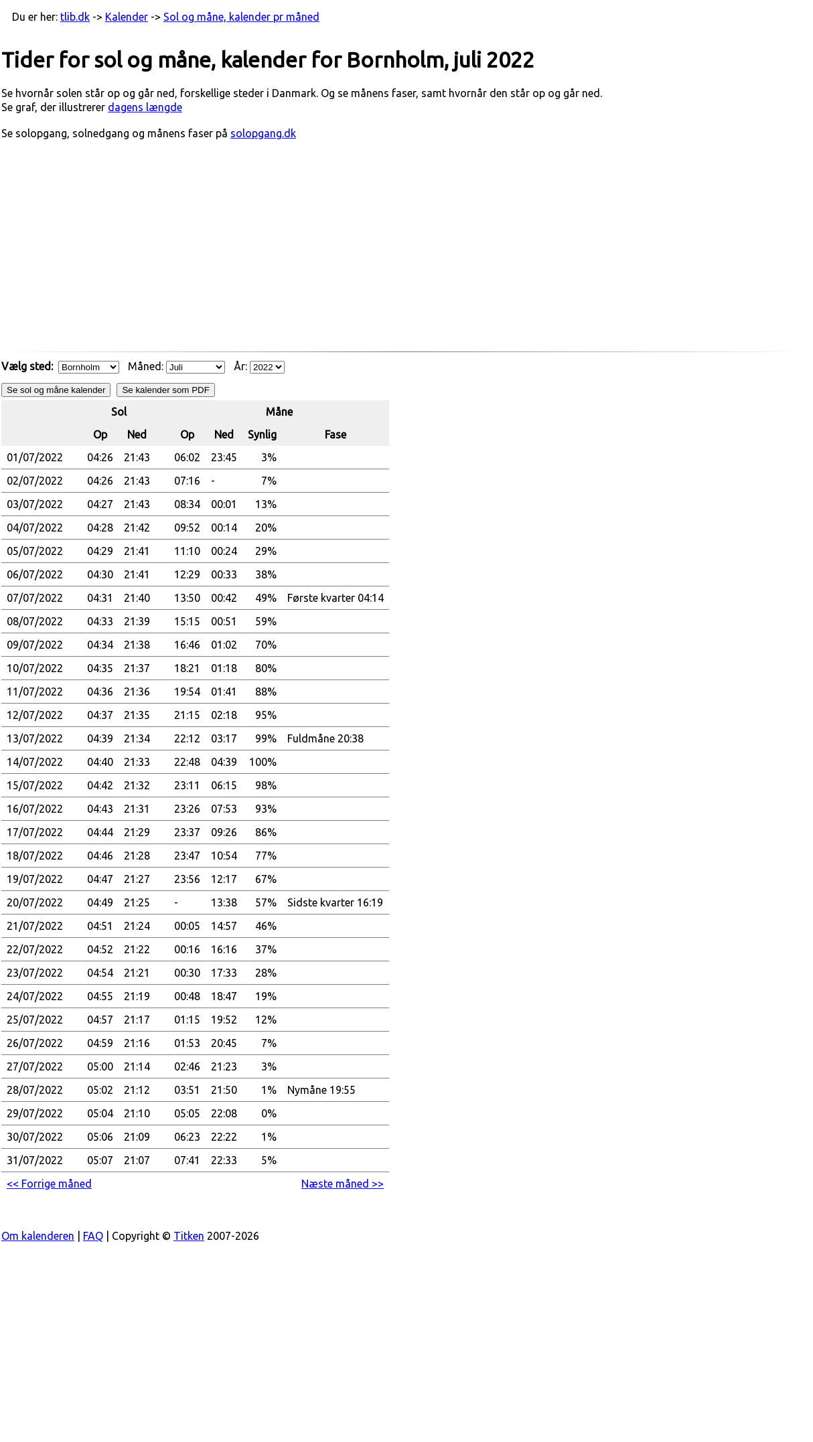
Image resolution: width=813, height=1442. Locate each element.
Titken (188, 1236)
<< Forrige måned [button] (49, 1184)
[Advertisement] (406, 252)
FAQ (93, 1236)
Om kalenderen (37, 1236)
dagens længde (145, 107)
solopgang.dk (263, 133)
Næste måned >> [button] (342, 1184)
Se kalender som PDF (165, 390)
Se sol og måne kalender (56, 390)
